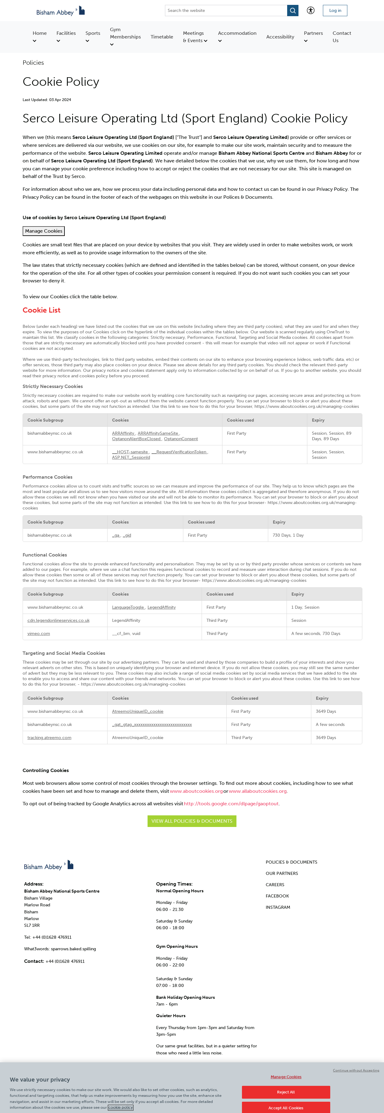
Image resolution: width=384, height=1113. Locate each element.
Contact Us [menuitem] (342, 36)
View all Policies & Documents (192, 821)
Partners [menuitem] (313, 36)
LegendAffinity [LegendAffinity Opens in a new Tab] (162, 607)
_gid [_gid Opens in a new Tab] (127, 535)
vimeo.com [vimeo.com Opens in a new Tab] (38, 633)
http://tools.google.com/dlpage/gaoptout (231, 804)
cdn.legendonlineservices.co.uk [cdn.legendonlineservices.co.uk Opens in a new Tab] (58, 620)
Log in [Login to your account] (335, 10)
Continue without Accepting (356, 1074)
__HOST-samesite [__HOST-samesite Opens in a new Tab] (130, 452)
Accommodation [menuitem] (237, 36)
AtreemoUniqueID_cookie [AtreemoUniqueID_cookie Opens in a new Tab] (137, 711)
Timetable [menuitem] (162, 37)
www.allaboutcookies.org (258, 791)
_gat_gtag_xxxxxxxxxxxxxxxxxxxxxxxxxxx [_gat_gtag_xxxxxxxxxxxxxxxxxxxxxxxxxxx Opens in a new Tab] (152, 724)
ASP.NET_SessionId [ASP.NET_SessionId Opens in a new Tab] (131, 457)
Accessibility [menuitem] (280, 37)
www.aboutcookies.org (196, 791)
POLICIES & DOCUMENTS (291, 862)
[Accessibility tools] (311, 10)
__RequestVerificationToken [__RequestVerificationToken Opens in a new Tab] (179, 452)
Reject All (286, 1095)
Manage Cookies (43, 231)
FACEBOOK (277, 896)
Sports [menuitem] (93, 36)
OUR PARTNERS (282, 873)
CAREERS (275, 884)
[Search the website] (226, 10)
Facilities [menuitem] (66, 36)
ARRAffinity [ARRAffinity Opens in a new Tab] (123, 433)
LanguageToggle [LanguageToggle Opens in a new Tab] (128, 607)
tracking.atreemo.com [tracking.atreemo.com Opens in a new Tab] (49, 737)
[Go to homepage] (61, 10)
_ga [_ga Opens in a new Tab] (116, 535)
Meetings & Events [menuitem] (195, 36)
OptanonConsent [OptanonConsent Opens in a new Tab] (181, 438)
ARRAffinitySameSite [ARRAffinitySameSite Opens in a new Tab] (158, 433)
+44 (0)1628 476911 (65, 961)
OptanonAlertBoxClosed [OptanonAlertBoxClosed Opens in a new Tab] (137, 438)
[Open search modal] (292, 10)
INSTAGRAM (278, 907)
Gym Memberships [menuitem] (125, 36)
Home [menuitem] (40, 36)
